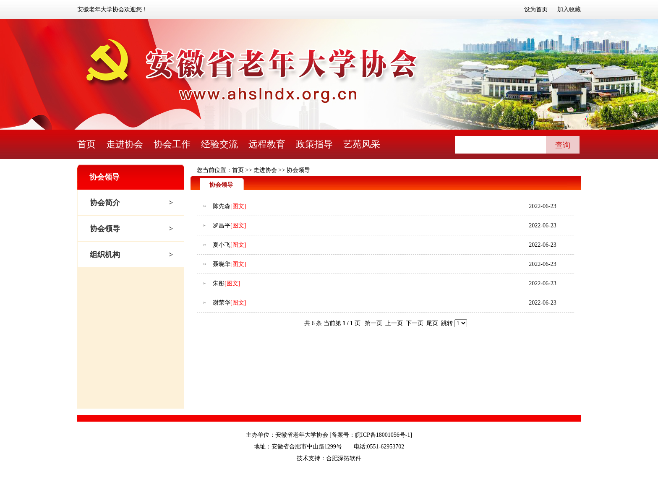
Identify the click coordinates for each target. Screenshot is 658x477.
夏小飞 (221, 245)
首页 (86, 144)
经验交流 (219, 144)
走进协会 (124, 144)
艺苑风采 (361, 144)
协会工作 (172, 144)
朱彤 (219, 283)
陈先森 (221, 206)
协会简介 (105, 202)
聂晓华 (221, 264)
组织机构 (105, 254)
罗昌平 (221, 225)
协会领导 (105, 228)
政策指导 (314, 144)
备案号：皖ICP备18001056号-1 (371, 435)
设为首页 (536, 9)
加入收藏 (569, 9)
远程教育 (266, 144)
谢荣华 (221, 303)
